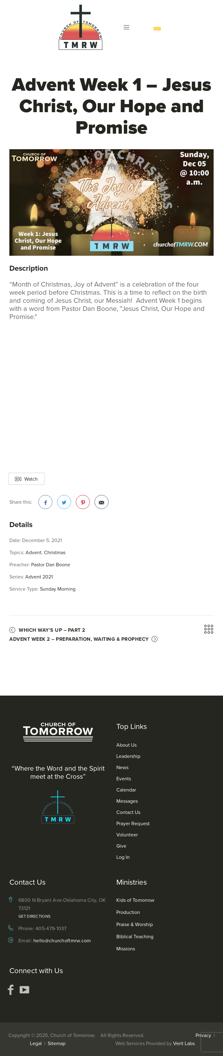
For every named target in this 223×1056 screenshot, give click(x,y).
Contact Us (128, 812)
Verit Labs (184, 1043)
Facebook (45, 504)
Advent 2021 (39, 576)
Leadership (128, 756)
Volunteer (127, 834)
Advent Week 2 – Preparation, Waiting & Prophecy (79, 639)
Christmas (54, 552)
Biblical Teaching (135, 936)
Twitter (64, 504)
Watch (26, 478)
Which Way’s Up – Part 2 (52, 630)
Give (121, 845)
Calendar (126, 789)
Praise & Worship (134, 924)
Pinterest (83, 504)
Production (128, 912)
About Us (126, 744)
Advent (33, 552)
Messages (127, 800)
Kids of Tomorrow (135, 900)
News (122, 767)
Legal (36, 1043)
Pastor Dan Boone (50, 564)
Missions (125, 948)
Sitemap (56, 1043)
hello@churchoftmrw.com (62, 940)
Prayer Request (133, 823)
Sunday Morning (57, 588)
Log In (123, 857)
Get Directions (34, 916)
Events (123, 778)
